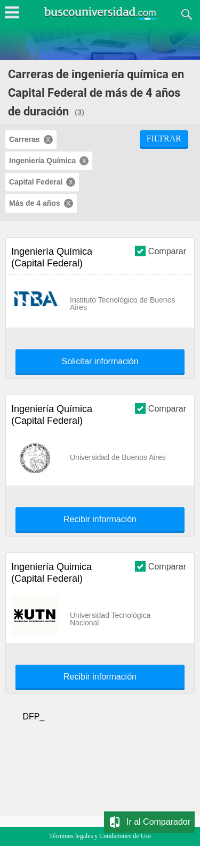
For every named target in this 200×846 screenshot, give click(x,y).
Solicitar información (99, 361)
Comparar (160, 251)
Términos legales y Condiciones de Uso (100, 836)
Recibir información (100, 519)
